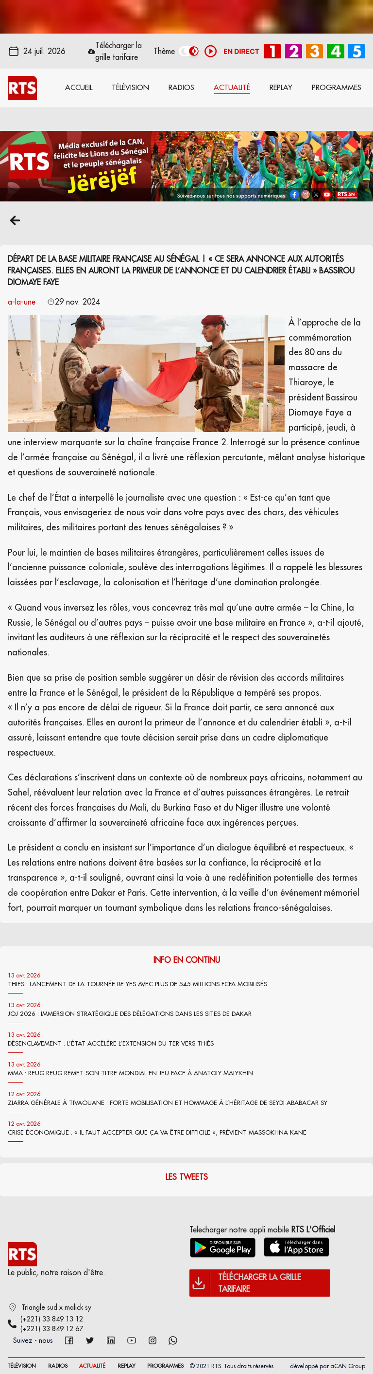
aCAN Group (347, 1366)
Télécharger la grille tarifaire (118, 51)
